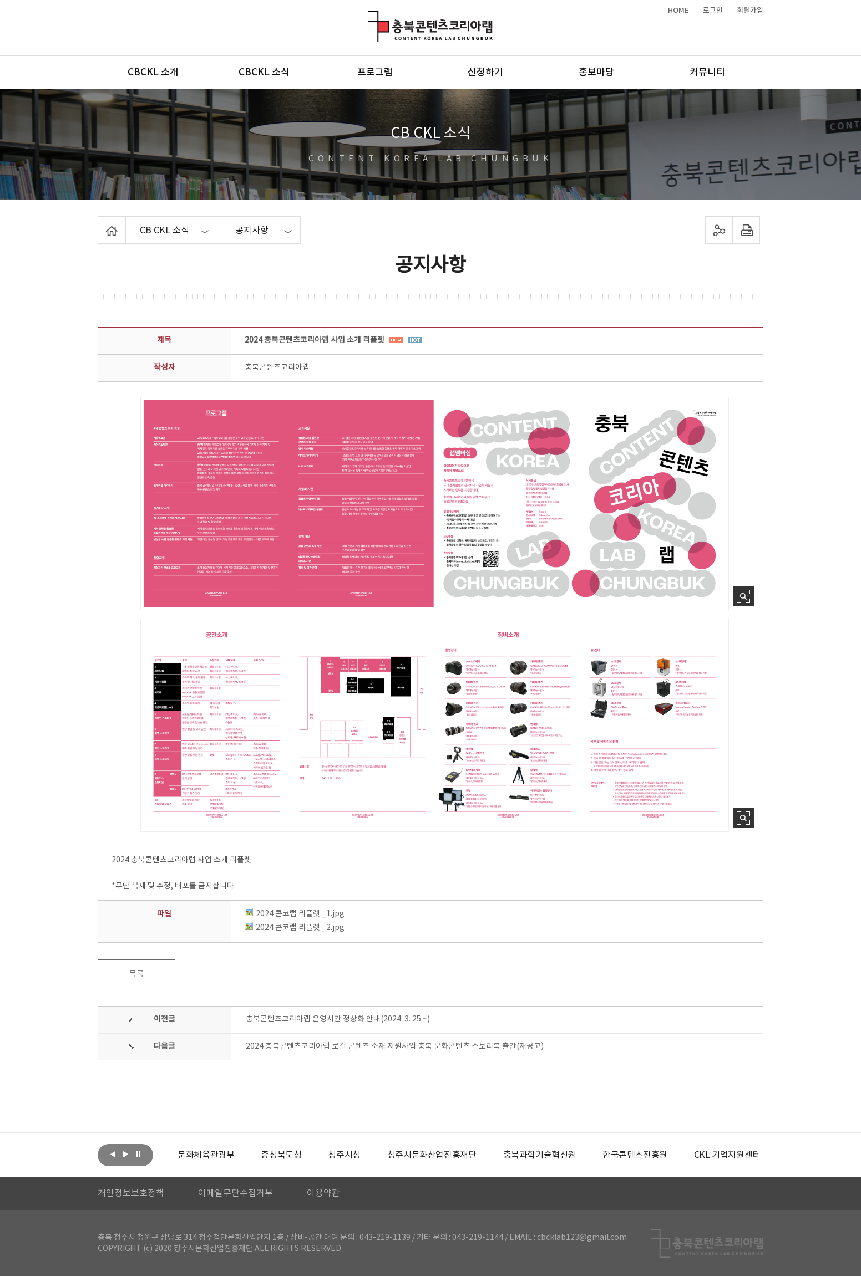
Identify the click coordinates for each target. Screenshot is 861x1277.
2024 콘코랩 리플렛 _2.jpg (295, 927)
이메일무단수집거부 (235, 1194)
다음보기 (125, 1153)
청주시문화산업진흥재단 (432, 1155)
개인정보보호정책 (131, 1194)
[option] (205, 1155)
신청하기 (485, 72)
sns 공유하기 (719, 230)
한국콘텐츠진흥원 (634, 1155)
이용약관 (323, 1194)
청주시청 (344, 1155)
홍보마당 (596, 72)
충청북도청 (281, 1155)
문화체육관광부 (206, 1155)
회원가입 (750, 10)
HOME (678, 10)
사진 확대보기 (744, 596)
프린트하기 (746, 230)
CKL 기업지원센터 (726, 1155)
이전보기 (112, 1153)
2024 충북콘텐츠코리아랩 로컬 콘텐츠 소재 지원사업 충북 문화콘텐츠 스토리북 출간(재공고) (395, 1046)
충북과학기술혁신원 (539, 1155)
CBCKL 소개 (153, 72)
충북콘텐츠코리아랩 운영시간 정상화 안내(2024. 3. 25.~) (338, 1019)
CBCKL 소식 (264, 72)
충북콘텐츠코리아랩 (370, 17)
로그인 (713, 10)
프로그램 (375, 72)
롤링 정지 (138, 1153)
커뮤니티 (707, 72)
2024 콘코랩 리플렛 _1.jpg (295, 914)
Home (100, 223)
